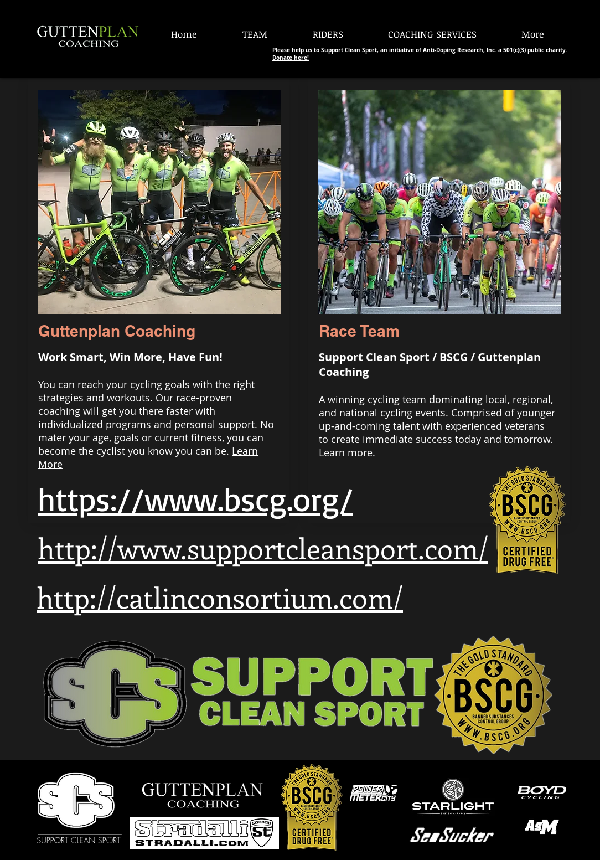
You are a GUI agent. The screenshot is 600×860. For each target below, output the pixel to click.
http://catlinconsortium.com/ (220, 597)
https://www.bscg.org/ (195, 498)
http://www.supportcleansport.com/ (263, 548)
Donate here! (290, 57)
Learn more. (347, 452)
